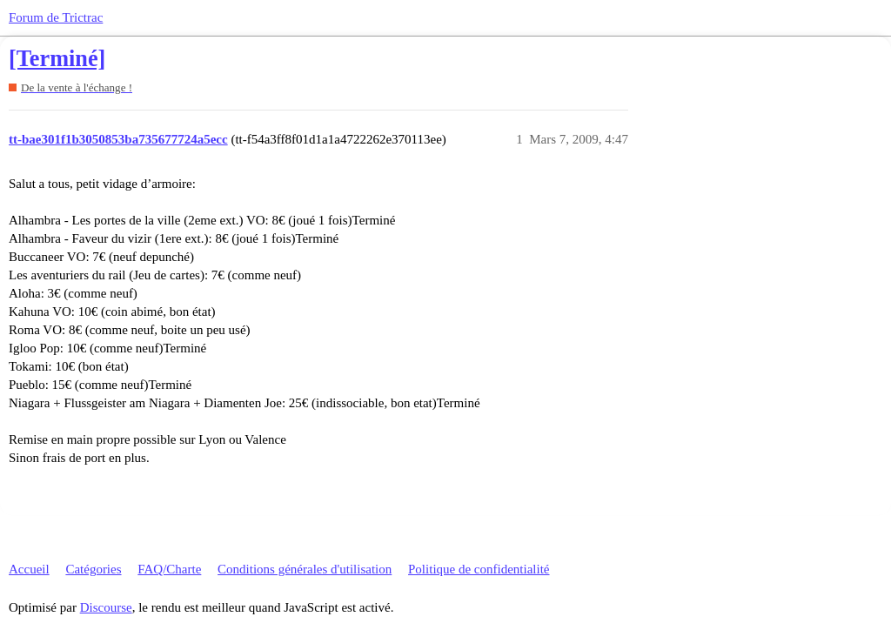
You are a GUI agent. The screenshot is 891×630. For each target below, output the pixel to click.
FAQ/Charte (169, 569)
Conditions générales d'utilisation (305, 569)
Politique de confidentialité (478, 569)
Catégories (93, 569)
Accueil (29, 569)
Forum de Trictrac (56, 17)
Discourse (106, 607)
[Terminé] (57, 58)
